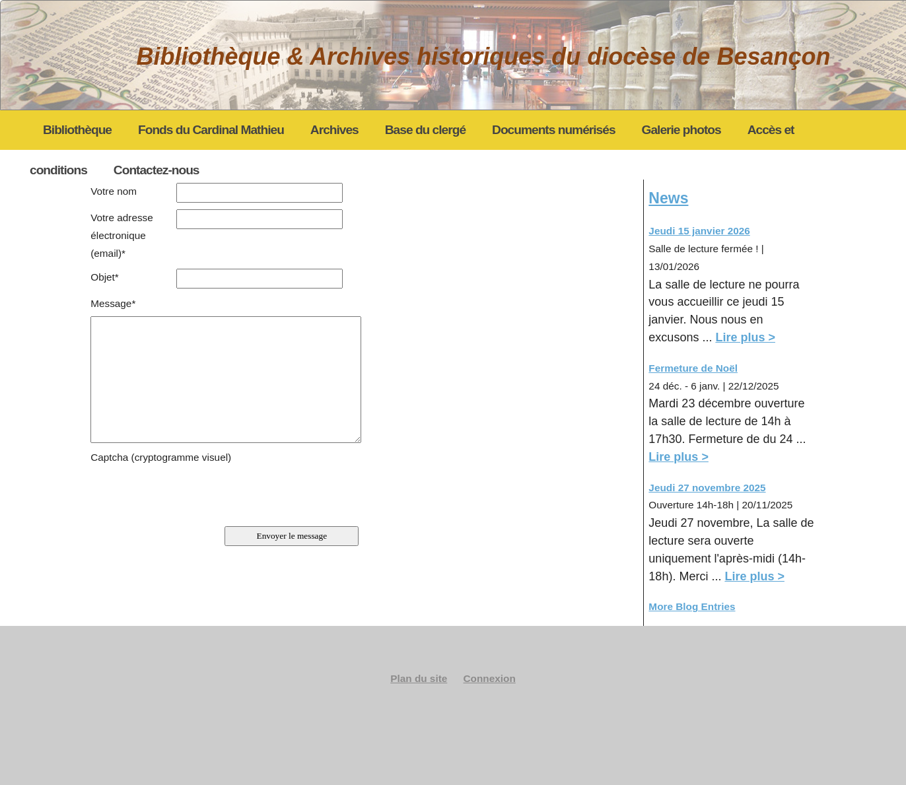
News (668, 198)
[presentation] (190, 492)
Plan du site (418, 678)
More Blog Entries (691, 606)
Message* (112, 303)
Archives (334, 130)
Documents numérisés (553, 130)
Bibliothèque (77, 130)
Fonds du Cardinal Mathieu (211, 130)
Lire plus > (745, 337)
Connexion (490, 678)
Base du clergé (425, 130)
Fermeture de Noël (693, 368)
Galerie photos (681, 130)
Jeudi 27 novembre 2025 (706, 487)
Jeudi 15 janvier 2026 (698, 230)
